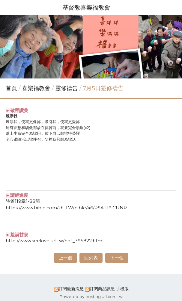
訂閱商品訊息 (102, 288)
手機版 (122, 288)
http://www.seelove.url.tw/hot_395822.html (54, 240)
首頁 (11, 88)
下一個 (117, 258)
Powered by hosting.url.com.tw (91, 296)
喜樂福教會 (37, 88)
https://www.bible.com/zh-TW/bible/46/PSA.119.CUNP (66, 208)
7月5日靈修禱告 (103, 88)
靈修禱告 (66, 88)
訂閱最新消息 (71, 288)
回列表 (91, 258)
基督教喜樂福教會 (86, 7)
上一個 (65, 258)
